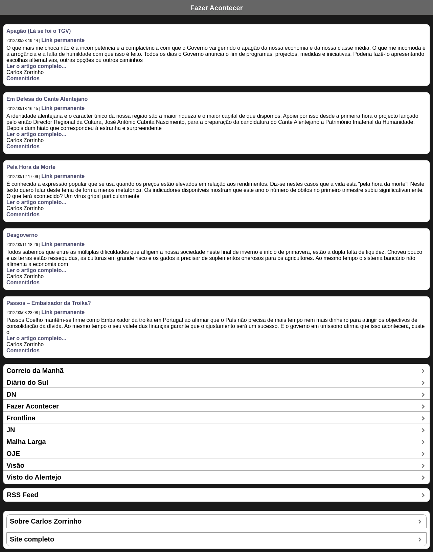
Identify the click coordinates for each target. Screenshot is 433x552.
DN (11, 394)
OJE (13, 453)
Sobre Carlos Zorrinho (46, 521)
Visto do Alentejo (33, 477)
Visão (15, 465)
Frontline (21, 418)
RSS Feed (22, 495)
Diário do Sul (27, 382)
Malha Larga (26, 441)
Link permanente (63, 40)
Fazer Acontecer (32, 406)
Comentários (23, 78)
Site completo (32, 539)
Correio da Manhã (35, 370)
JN (10, 430)
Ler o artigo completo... (36, 66)
